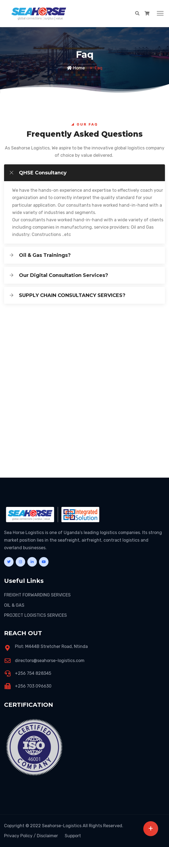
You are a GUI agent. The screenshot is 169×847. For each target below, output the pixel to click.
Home (76, 68)
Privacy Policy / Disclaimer (31, 835)
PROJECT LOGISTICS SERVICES (35, 615)
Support (73, 835)
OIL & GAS (14, 605)
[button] (160, 13)
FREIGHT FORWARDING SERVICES (37, 594)
